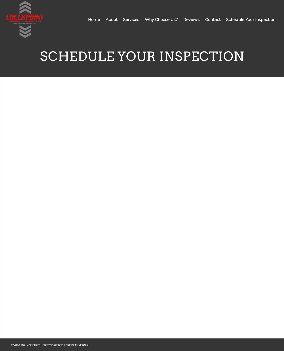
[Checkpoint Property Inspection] (25, 19)
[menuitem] (94, 19)
